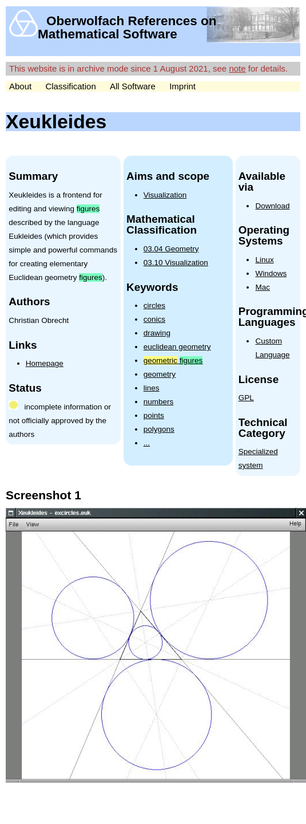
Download (272, 206)
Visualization (165, 195)
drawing (157, 333)
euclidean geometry (177, 346)
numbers (159, 401)
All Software (133, 86)
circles (154, 305)
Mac (262, 287)
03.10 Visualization (176, 262)
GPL (246, 397)
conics (154, 319)
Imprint (182, 86)
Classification (70, 86)
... (147, 443)
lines (152, 388)
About (20, 86)
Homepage (44, 363)
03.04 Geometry (171, 249)
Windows (271, 273)
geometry (160, 374)
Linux (264, 259)
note (237, 68)
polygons (159, 429)
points (154, 415)
